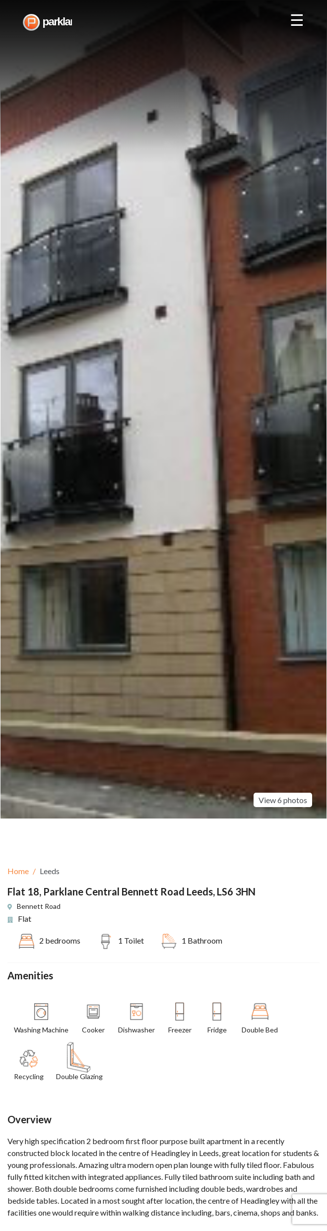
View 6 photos (283, 779)
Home (18, 871)
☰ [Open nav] (297, 20)
